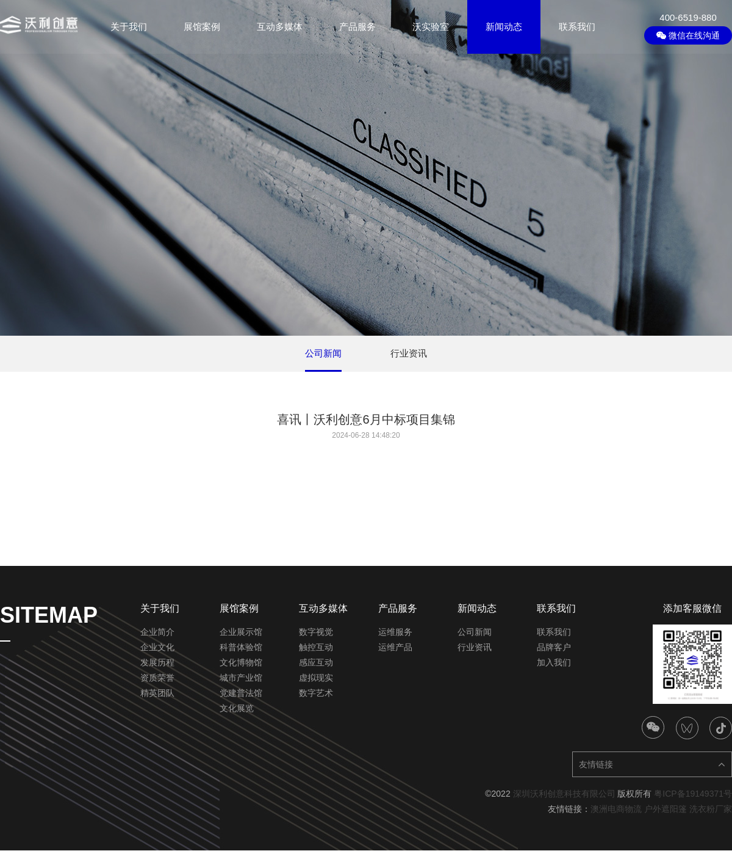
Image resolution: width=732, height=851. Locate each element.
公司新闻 (475, 632)
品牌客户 (554, 648)
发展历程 (157, 663)
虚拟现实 (316, 678)
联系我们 (577, 26)
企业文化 (157, 648)
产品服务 (357, 26)
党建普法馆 (241, 693)
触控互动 (316, 648)
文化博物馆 (241, 663)
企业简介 (157, 632)
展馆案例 (202, 26)
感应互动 (316, 663)
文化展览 (237, 709)
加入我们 (554, 663)
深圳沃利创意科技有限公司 (564, 794)
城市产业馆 (241, 678)
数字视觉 (316, 632)
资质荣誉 (157, 678)
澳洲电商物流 (616, 809)
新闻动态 (504, 26)
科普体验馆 (241, 648)
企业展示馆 (241, 632)
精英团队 (157, 693)
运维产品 (395, 648)
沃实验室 (430, 26)
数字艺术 (316, 693)
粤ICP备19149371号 (693, 794)
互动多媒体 (280, 26)
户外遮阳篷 (665, 809)
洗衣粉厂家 (710, 809)
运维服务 (395, 632)
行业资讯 (475, 648)
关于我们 (128, 26)
